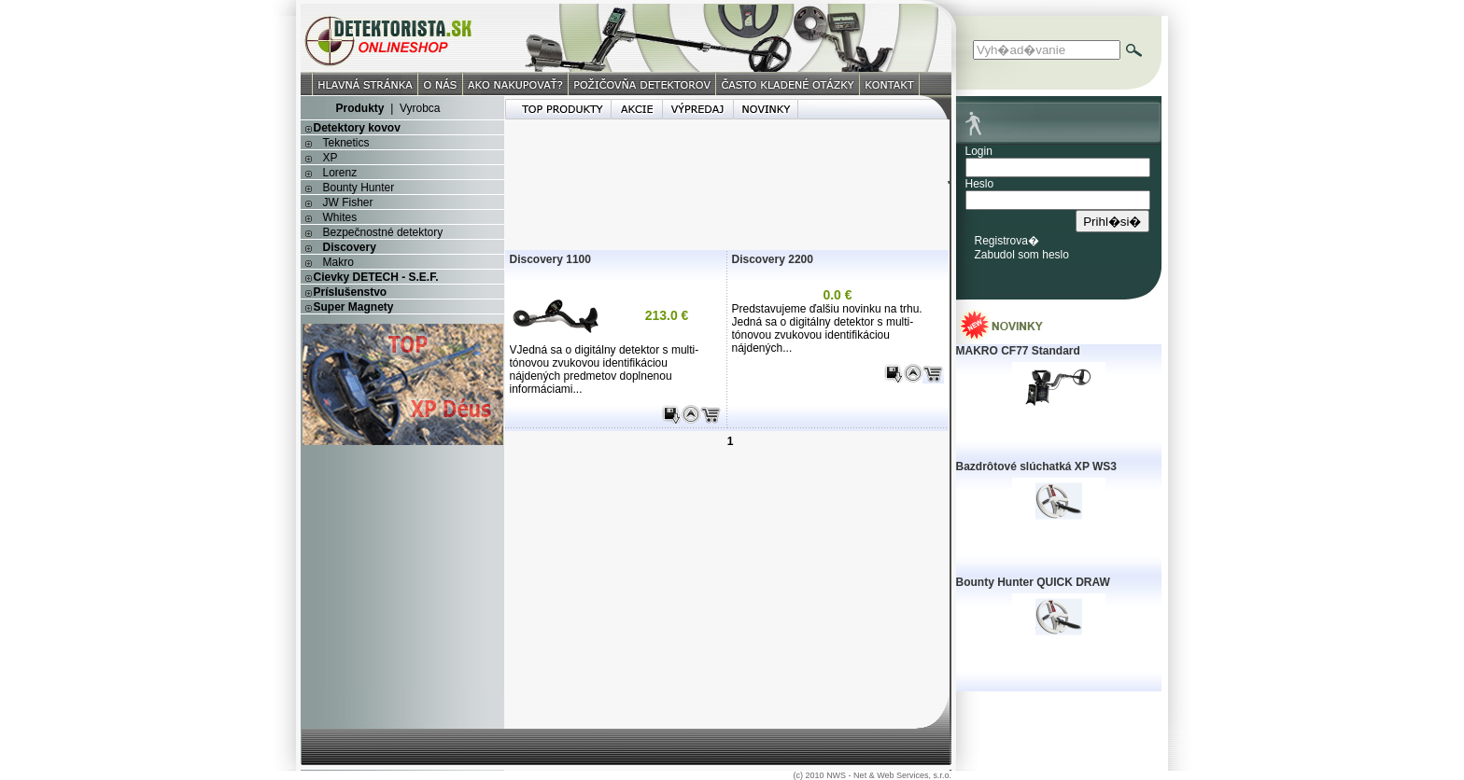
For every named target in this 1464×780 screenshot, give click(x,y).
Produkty (359, 108)
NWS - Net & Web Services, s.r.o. (888, 775)
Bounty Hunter (359, 187)
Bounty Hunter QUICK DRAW (1033, 582)
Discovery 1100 (550, 259)
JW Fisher (348, 202)
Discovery (349, 247)
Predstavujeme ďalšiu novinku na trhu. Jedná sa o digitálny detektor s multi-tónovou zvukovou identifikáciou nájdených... (827, 328)
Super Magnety (354, 306)
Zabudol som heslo (1022, 254)
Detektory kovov (357, 127)
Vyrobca (420, 108)
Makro (338, 262)
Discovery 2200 (772, 259)
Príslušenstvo (350, 292)
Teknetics (346, 142)
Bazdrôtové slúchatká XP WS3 (1037, 466)
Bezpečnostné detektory (383, 232)
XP (330, 157)
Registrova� (1007, 240)
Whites (340, 217)
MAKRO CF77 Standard (1018, 350)
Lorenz (340, 172)
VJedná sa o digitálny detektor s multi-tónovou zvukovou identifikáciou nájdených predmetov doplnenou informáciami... (604, 369)
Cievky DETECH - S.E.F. (376, 277)
